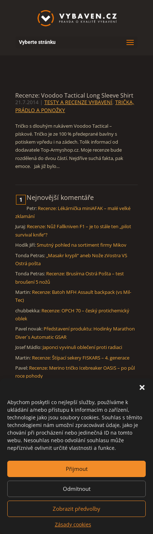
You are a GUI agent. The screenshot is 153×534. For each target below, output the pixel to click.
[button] (142, 387)
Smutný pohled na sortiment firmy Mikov (81, 245)
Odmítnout (76, 488)
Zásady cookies (73, 524)
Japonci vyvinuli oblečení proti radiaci (82, 347)
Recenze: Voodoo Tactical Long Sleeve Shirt (74, 95)
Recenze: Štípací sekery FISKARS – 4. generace (80, 357)
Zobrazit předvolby (76, 508)
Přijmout (77, 468)
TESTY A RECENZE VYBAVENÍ (78, 102)
